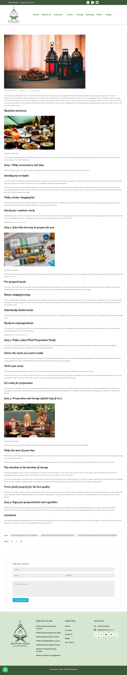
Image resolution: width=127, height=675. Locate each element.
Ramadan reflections (20, 335)
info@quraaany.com (27, 3)
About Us (69, 634)
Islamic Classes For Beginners (48, 655)
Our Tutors (69, 642)
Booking (90, 14)
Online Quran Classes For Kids (48, 633)
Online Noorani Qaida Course (48, 645)
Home (36, 14)
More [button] (100, 14)
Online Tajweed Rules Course (48, 641)
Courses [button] (59, 14)
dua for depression (19, 222)
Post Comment (20, 600)
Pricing (79, 14)
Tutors (70, 14)
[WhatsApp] (5, 670)
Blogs (109, 14)
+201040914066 (12, 3)
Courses (68, 630)
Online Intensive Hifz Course (47, 637)
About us (46, 14)
